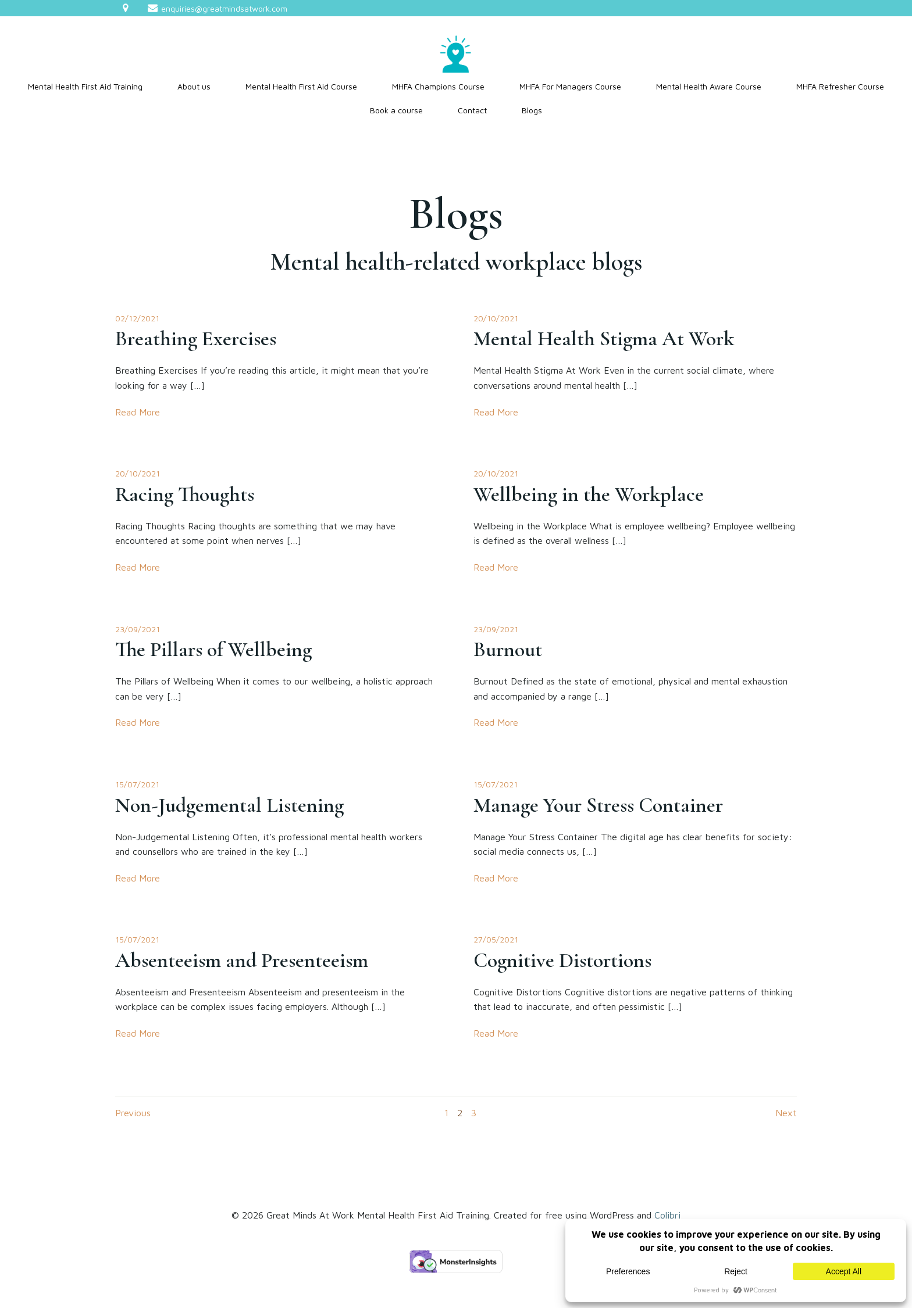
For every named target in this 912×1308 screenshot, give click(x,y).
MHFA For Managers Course (570, 86)
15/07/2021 (137, 784)
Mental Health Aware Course (708, 86)
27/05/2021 (495, 939)
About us (194, 86)
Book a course (396, 110)
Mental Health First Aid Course (301, 86)
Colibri (667, 1215)
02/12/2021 (137, 318)
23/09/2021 (137, 629)
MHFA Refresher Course (840, 86)
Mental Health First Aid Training (85, 86)
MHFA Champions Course (438, 86)
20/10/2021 (495, 318)
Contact (472, 110)
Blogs (532, 110)
